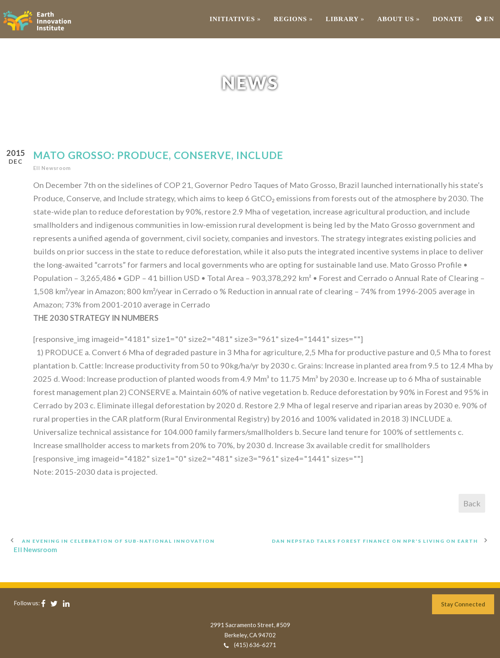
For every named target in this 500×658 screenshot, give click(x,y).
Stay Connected (463, 604)
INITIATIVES (235, 19)
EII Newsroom (52, 168)
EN (485, 19)
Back (471, 503)
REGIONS (293, 19)
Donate (448, 19)
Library (345, 19)
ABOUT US (398, 19)
